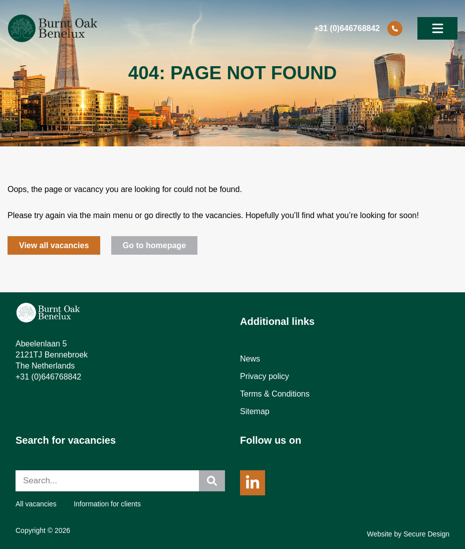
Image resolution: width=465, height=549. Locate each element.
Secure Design (426, 534)
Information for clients (107, 504)
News (250, 358)
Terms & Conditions (275, 394)
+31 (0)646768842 (48, 377)
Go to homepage (154, 245)
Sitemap (255, 411)
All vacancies (36, 504)
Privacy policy (264, 376)
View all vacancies (54, 245)
